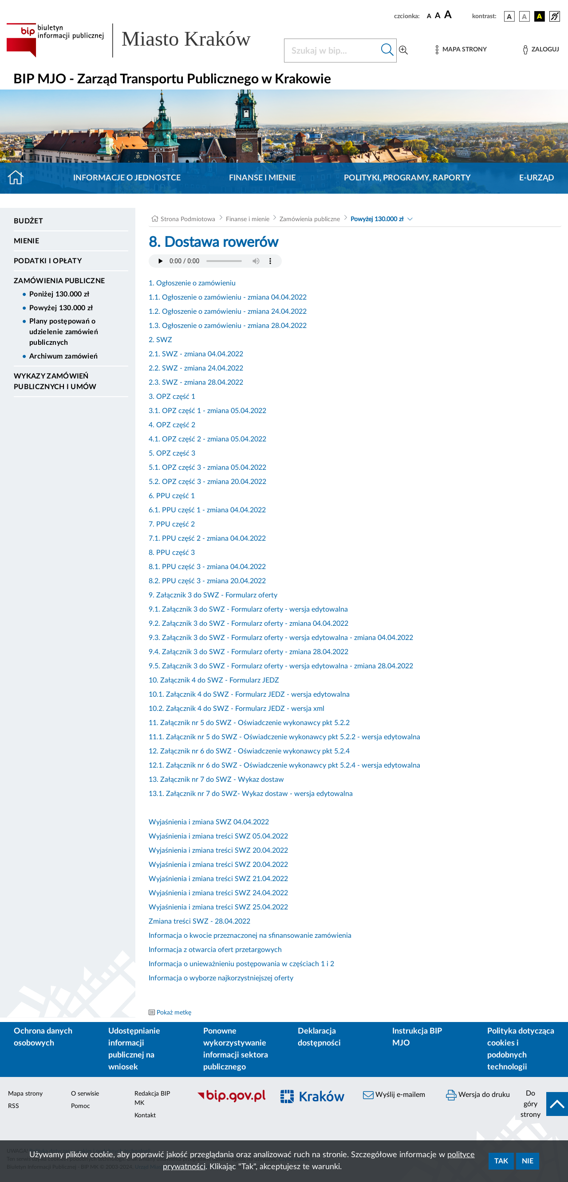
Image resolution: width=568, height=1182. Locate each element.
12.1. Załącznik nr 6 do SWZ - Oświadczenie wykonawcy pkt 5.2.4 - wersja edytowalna (284, 765)
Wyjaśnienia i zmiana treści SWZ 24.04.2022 (218, 893)
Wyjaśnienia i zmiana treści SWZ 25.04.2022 (218, 907)
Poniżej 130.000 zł (59, 294)
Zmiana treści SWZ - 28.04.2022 (199, 921)
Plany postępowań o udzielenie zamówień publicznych (63, 332)
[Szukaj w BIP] (331, 50)
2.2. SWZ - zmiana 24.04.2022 (196, 368)
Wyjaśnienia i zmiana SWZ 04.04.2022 (209, 822)
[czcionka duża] (456, 15)
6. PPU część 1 (172, 495)
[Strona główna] (19, 178)
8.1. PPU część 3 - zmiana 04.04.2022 (207, 566)
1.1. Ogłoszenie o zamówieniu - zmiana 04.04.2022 (228, 297)
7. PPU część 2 (172, 524)
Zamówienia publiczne (59, 281)
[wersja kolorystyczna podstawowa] (509, 16)
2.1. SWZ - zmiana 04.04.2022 (196, 354)
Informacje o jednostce (127, 178)
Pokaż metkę (174, 1013)
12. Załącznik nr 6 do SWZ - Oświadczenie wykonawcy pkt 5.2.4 (249, 751)
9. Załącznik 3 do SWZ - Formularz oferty (213, 595)
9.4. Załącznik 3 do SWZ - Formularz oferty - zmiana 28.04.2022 (248, 651)
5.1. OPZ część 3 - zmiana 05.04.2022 (207, 467)
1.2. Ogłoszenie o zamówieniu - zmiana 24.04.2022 (228, 311)
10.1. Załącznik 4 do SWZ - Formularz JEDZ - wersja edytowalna (249, 694)
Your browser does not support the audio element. (215, 261)
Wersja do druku (478, 1095)
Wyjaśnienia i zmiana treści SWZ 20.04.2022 (218, 850)
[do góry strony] (541, 1104)
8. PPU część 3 (172, 552)
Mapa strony (25, 1094)
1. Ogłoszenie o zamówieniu (192, 283)
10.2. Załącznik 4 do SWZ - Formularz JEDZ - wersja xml (236, 708)
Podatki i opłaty (48, 261)
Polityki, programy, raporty (407, 178)
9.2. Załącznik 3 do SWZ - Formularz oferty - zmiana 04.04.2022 (248, 623)
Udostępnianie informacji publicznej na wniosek (134, 1049)
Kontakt (145, 1115)
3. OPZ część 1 (172, 396)
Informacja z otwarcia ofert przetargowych (215, 949)
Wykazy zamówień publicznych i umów (55, 381)
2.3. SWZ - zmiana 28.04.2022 (196, 382)
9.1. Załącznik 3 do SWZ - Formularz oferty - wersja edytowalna (248, 609)
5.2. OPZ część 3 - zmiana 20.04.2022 (207, 481)
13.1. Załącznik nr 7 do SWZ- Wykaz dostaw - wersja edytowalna (251, 793)
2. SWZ (160, 339)
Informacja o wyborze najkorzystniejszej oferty (221, 978)
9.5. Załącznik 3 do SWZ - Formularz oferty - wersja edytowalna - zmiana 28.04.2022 (281, 666)
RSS (13, 1106)
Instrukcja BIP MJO (417, 1037)
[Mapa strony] (461, 50)
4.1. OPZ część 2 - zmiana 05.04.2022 (207, 439)
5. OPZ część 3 (172, 453)
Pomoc (80, 1106)
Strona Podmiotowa (188, 219)
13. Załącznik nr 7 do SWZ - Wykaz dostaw (216, 779)
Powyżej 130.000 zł (61, 308)
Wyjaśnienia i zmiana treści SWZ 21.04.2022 (218, 878)
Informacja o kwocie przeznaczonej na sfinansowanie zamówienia (250, 935)
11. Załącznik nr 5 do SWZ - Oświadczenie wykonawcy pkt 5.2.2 (249, 722)
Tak (501, 1161)
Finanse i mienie (262, 178)
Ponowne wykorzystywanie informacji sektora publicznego (235, 1049)
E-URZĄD (536, 178)
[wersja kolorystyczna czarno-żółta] (539, 16)
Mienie (26, 241)
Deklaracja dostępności (319, 1037)
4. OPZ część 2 (172, 425)
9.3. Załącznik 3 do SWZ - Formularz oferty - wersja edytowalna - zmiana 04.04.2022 (281, 637)
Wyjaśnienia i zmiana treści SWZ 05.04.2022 (218, 836)
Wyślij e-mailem (394, 1095)
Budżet (28, 221)
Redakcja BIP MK (152, 1098)
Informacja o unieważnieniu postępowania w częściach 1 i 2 (241, 963)
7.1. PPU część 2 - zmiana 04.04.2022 (207, 538)
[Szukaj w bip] (388, 50)
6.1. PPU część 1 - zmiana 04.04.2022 (207, 510)
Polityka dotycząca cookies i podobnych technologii (520, 1049)
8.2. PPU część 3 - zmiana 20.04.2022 (207, 581)
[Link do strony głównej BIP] (140, 40)
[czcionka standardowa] (429, 16)
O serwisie (85, 1094)
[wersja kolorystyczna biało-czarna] (524, 16)
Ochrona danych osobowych (43, 1037)
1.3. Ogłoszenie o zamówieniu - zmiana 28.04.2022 (228, 325)
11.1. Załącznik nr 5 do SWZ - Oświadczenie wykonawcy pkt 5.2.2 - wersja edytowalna (284, 737)
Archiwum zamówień (63, 356)
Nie (527, 1161)
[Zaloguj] (541, 50)
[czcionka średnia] (438, 16)
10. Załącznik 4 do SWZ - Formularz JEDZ (214, 680)
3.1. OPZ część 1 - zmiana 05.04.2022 (207, 410)
